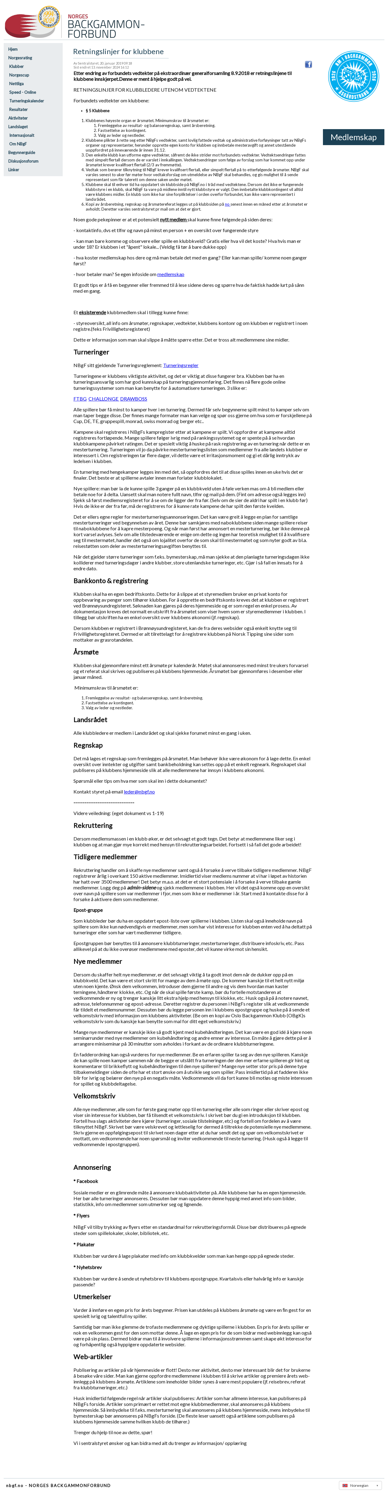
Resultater (18, 109)
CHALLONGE (103, 399)
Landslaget (18, 126)
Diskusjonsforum (23, 161)
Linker (13, 169)
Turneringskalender (26, 100)
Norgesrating (20, 57)
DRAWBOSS (133, 399)
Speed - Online (22, 92)
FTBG (80, 399)
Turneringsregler (180, 365)
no (227, 204)
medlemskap (170, 274)
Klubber (16, 66)
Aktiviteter (18, 118)
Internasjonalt (21, 135)
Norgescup (18, 75)
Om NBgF (17, 143)
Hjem (13, 49)
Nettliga (16, 83)
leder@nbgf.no (139, 791)
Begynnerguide (21, 152)
